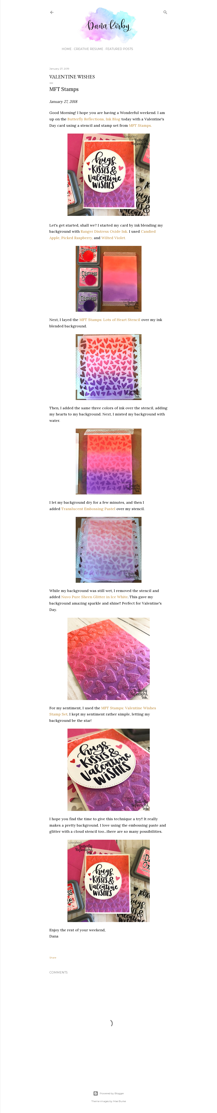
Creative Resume (88, 49)
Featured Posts (119, 49)
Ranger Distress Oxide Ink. (104, 231)
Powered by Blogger (108, 1093)
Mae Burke (119, 1101)
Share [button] (52, 957)
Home (67, 49)
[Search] (165, 11)
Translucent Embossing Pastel (88, 508)
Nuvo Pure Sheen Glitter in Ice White (94, 596)
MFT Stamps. (140, 125)
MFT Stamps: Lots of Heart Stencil (109, 319)
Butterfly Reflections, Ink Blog (93, 119)
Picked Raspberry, (77, 237)
